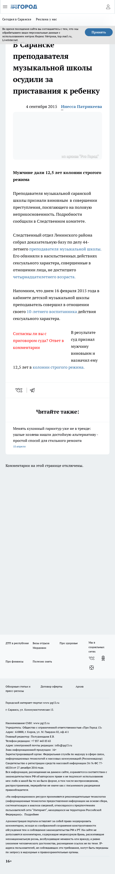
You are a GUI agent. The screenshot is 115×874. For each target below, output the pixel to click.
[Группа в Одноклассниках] (103, 658)
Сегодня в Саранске (16, 19)
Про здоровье (69, 643)
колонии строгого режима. (59, 367)
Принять (99, 32)
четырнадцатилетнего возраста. (44, 276)
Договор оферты (51, 686)
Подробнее (31, 814)
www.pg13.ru (51, 702)
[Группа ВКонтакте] (91, 658)
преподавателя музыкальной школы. (65, 249)
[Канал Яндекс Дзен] (91, 667)
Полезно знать (42, 661)
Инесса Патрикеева (81, 106)
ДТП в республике (17, 643)
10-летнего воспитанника (52, 311)
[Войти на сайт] (108, 6)
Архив (79, 686)
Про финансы (14, 661)
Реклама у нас (46, 19)
